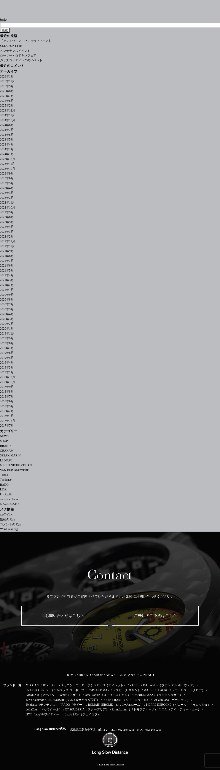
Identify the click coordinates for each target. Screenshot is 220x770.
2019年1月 (7, 372)
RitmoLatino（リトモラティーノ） (135, 709)
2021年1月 (7, 289)
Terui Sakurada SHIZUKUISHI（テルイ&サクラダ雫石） (63, 700)
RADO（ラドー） (73, 704)
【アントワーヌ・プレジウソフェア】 (25, 41)
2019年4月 (7, 362)
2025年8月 (7, 91)
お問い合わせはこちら (64, 615)
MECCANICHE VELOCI (16, 465)
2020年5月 (7, 309)
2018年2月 (7, 411)
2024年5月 (7, 139)
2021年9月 (7, 251)
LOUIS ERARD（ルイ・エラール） (126, 700)
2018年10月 (7, 382)
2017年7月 (7, 425)
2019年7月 (7, 348)
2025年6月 (7, 100)
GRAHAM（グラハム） (41, 695)
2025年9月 (7, 86)
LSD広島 (6, 494)
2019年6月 (7, 352)
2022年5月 (7, 222)
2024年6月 (7, 134)
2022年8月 (7, 217)
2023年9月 (7, 173)
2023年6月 (7, 178)
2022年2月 (7, 236)
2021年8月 (7, 256)
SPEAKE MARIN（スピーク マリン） (115, 690)
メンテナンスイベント (15, 50)
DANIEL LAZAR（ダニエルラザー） (158, 695)
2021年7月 (7, 260)
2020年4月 (7, 314)
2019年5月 (7, 357)
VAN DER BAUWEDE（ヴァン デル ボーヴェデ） (162, 685)
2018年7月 (7, 396)
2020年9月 (7, 294)
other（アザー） (71, 695)
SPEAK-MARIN (10, 455)
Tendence (5, 479)
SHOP (4, 441)
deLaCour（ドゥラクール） (44, 709)
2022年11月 (7, 202)
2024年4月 (7, 144)
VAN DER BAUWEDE (14, 470)
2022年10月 (7, 207)
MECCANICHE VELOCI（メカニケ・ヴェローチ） (60, 685)
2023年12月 (7, 159)
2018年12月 (7, 377)
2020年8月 (7, 299)
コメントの (10, 524)
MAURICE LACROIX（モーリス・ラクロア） (174, 690)
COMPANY (127, 675)
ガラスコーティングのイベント (21, 60)
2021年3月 (7, 280)
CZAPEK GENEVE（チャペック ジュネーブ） (56, 690)
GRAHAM (6, 450)
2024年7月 (7, 129)
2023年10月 (7, 168)
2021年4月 (7, 275)
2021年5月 (7, 270)
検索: (3, 20)
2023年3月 (7, 192)
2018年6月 (7, 401)
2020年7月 (7, 304)
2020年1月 (7, 328)
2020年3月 (7, 319)
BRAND (5, 446)
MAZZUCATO (9, 504)
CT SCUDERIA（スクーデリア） (87, 709)
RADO (4, 484)
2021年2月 (7, 285)
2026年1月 (7, 76)
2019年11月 (7, 333)
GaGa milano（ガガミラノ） (171, 700)
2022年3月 (7, 231)
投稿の (7, 519)
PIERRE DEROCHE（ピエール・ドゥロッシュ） (178, 704)
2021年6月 (7, 265)
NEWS (4, 436)
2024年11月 (7, 115)
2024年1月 (7, 154)
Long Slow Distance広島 (50, 729)
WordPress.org (9, 529)
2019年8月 (7, 343)
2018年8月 (7, 391)
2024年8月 (7, 125)
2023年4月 (7, 188)
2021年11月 (7, 246)
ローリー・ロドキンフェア (18, 55)
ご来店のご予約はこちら (155, 615)
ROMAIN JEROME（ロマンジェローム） (115, 704)
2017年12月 (7, 420)
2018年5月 (7, 406)
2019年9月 (7, 338)
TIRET (4, 475)
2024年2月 (7, 149)
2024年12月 (7, 110)
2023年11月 (7, 163)
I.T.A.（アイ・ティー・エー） (180, 709)
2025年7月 (7, 96)
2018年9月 (7, 386)
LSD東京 (6, 460)
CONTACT (147, 675)
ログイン (6, 514)
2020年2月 (7, 323)
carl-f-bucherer (9, 499)
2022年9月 (7, 212)
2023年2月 (7, 197)
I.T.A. (3, 489)
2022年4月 (7, 226)
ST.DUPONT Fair (11, 45)
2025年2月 (7, 105)
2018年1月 (7, 415)
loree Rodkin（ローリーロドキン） (107, 695)
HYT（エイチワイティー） (44, 714)
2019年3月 (7, 367)
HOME (70, 675)
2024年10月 (7, 120)
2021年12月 (7, 241)
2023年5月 (7, 183)
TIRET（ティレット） (112, 685)
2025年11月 (7, 81)
